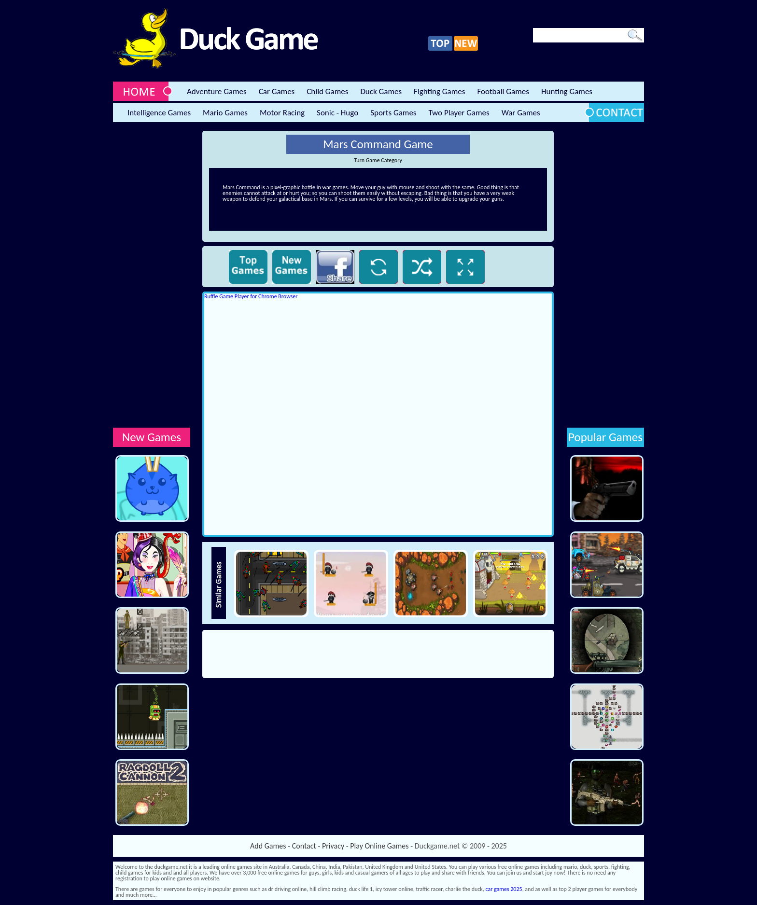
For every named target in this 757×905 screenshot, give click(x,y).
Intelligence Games (159, 113)
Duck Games (381, 91)
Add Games (268, 845)
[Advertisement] (151, 275)
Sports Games (393, 113)
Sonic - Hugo (337, 113)
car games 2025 (504, 889)
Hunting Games (566, 91)
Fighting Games (439, 91)
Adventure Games (217, 91)
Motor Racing (282, 113)
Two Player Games (459, 113)
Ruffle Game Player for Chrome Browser (250, 296)
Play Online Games (379, 845)
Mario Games (225, 113)
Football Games (503, 91)
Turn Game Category (378, 160)
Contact (304, 845)
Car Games (277, 91)
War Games (521, 113)
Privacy (333, 845)
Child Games (327, 91)
